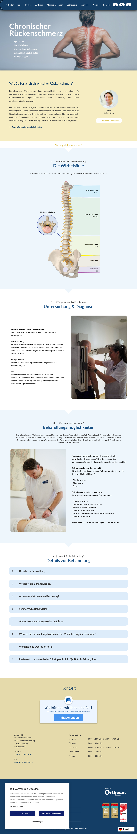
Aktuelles (85, 5)
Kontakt (106, 5)
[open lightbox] (99, 357)
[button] (10, 8)
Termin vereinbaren (109, 120)
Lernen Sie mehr (16, 806)
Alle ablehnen (22, 814)
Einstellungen (37, 822)
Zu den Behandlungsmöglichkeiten (25, 127)
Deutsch (124, 829)
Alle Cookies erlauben (51, 813)
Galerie (96, 5)
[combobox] (126, 829)
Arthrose (39, 5)
